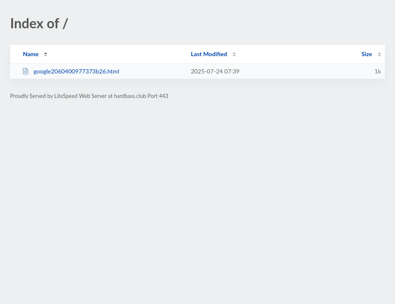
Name (30, 53)
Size (367, 53)
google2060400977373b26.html (70, 71)
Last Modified (209, 53)
